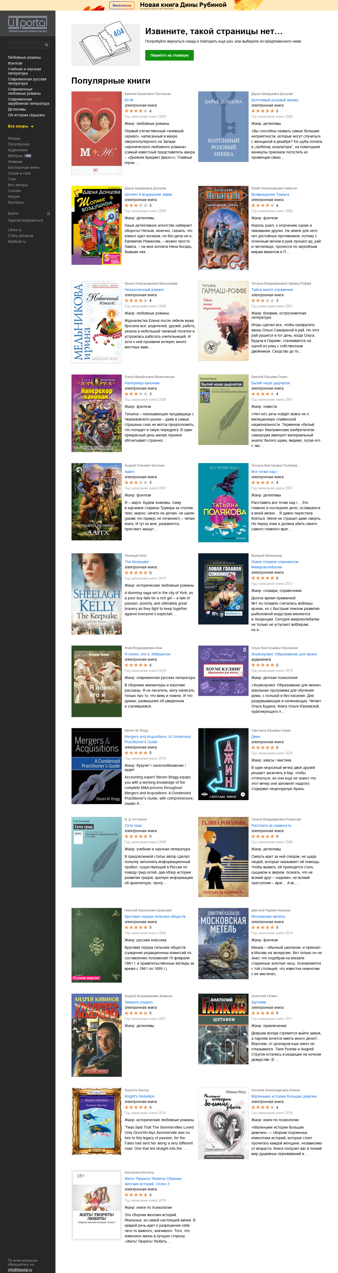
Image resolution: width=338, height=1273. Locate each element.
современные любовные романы (24, 91)
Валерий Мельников (266, 556)
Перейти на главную (170, 55)
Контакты (16, 202)
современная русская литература (27, 81)
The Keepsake (137, 562)
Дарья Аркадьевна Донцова (272, 94)
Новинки (15, 161)
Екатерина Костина (139, 1172)
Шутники (258, 1002)
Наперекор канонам (142, 383)
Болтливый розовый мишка (274, 100)
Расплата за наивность (271, 825)
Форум (14, 196)
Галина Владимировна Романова (276, 819)
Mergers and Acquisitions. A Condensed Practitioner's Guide (158, 739)
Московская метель (268, 916)
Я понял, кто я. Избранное (148, 654)
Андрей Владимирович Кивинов (148, 996)
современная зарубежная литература (28, 101)
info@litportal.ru (20, 1270)
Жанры (14, 138)
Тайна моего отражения (272, 290)
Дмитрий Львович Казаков (270, 910)
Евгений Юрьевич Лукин (269, 377)
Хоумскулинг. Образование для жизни (284, 654)
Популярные (19, 144)
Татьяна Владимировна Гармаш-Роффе (281, 283)
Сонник (14, 191)
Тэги (12, 179)
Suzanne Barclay (137, 1090)
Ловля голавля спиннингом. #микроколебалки (275, 564)
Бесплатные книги (23, 167)
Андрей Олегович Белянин (145, 465)
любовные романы (24, 57)
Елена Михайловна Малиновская (150, 377)
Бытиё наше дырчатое (270, 383)
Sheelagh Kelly (136, 556)
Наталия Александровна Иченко (275, 1090)
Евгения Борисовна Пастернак (148, 94)
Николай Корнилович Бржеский (148, 910)
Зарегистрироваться (25, 220)
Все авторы (18, 185)
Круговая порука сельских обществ (155, 916)
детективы (17, 109)
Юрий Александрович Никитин (274, 188)
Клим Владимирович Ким (143, 648)
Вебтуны (15, 156)
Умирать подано (139, 1002)
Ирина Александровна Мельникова (151, 283)
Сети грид (133, 825)
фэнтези (15, 63)
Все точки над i (264, 471)
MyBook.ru (17, 241)
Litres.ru (15, 230)
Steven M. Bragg (136, 730)
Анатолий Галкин (264, 996)
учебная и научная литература (24, 71)
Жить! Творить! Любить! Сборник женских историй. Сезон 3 (153, 1181)
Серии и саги (19, 173)
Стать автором (20, 236)
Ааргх (129, 471)
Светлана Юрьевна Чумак (270, 730)
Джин (255, 736)
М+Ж (129, 100)
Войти (13, 213)
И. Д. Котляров (136, 819)
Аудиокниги (18, 150)
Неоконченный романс (144, 290)
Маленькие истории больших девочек (284, 1096)
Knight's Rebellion (139, 1096)
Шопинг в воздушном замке (148, 194)
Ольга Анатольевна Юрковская (274, 648)
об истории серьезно (26, 115)
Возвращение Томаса (270, 194)
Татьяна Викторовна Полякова (274, 465)
